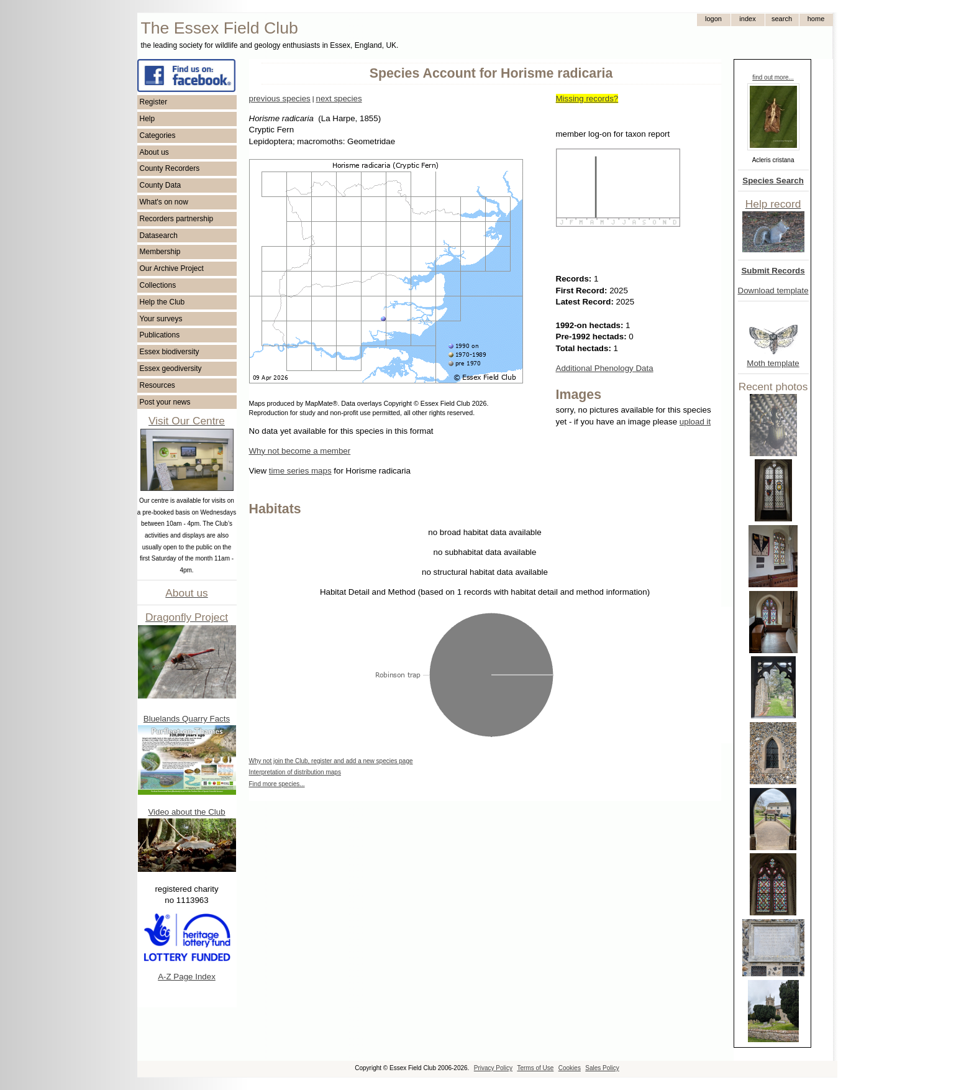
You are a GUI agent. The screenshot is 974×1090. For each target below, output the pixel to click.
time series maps (300, 470)
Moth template (773, 363)
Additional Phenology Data (604, 368)
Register (154, 102)
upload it (695, 421)
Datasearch (159, 235)
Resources (157, 385)
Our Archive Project (172, 268)
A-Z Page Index (187, 976)
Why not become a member (300, 451)
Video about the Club (186, 812)
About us (154, 152)
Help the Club (162, 302)
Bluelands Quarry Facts (186, 718)
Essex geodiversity (171, 368)
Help (147, 118)
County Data (160, 185)
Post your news (165, 402)
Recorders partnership (177, 218)
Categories (158, 135)
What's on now (164, 202)
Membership (160, 251)
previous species (280, 98)
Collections (158, 285)
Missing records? (587, 98)
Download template (773, 290)
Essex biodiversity (169, 351)
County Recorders (170, 168)
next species (339, 98)
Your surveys (161, 318)
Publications (160, 335)
